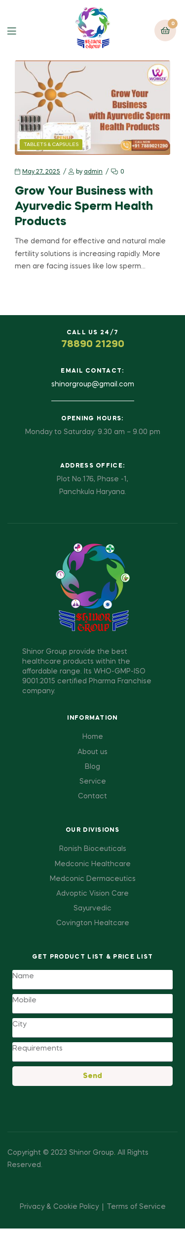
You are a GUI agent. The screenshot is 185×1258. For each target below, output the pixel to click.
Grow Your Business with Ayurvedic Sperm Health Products (84, 207)
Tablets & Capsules (51, 144)
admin (93, 172)
